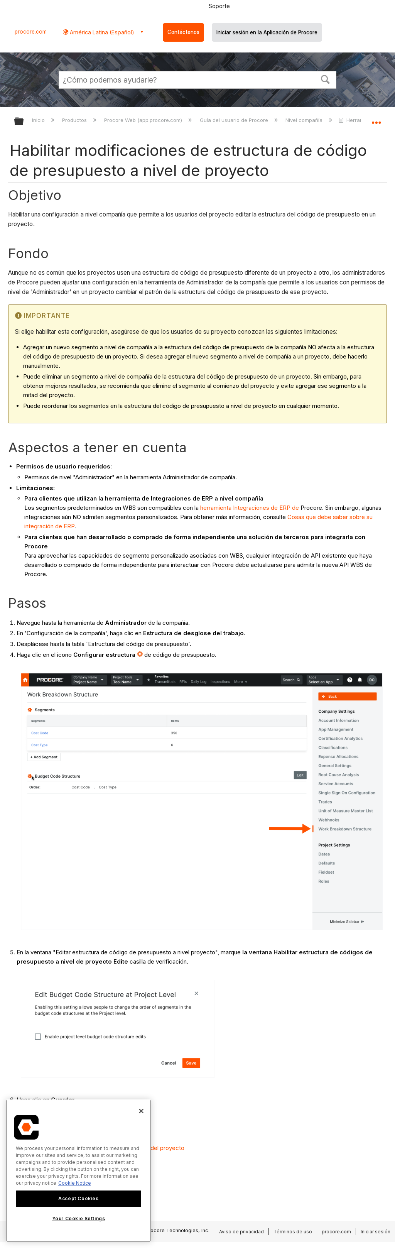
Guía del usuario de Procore (235, 120)
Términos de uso (292, 1231)
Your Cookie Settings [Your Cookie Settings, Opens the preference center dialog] (78, 1218)
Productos (75, 120)
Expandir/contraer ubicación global (376, 118)
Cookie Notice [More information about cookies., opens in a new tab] (74, 1183)
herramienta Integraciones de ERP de (249, 507)
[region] (78, 1170)
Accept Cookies (78, 1198)
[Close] (141, 1111)
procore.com (31, 32)
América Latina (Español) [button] (101, 32)
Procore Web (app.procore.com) (144, 120)
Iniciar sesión (375, 1231)
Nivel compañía (304, 120)
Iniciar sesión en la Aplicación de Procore (266, 32)
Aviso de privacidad (241, 1231)
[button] (325, 79)
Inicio (39, 120)
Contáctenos (183, 32)
